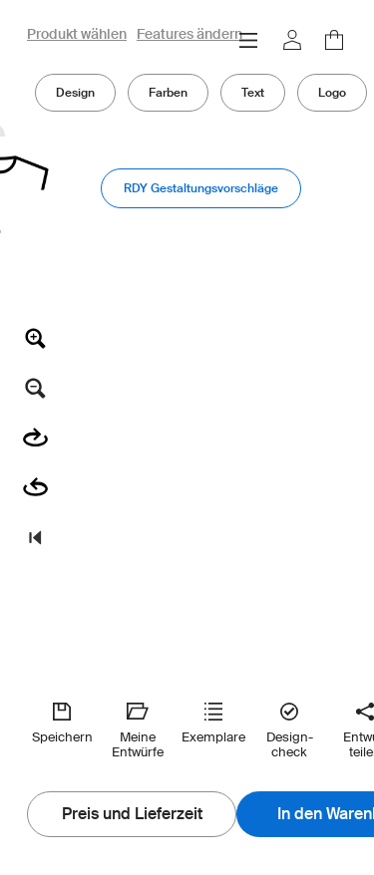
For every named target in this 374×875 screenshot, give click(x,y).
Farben (168, 92)
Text (252, 92)
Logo (332, 92)
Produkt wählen (77, 35)
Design (75, 92)
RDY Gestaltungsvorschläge (201, 187)
